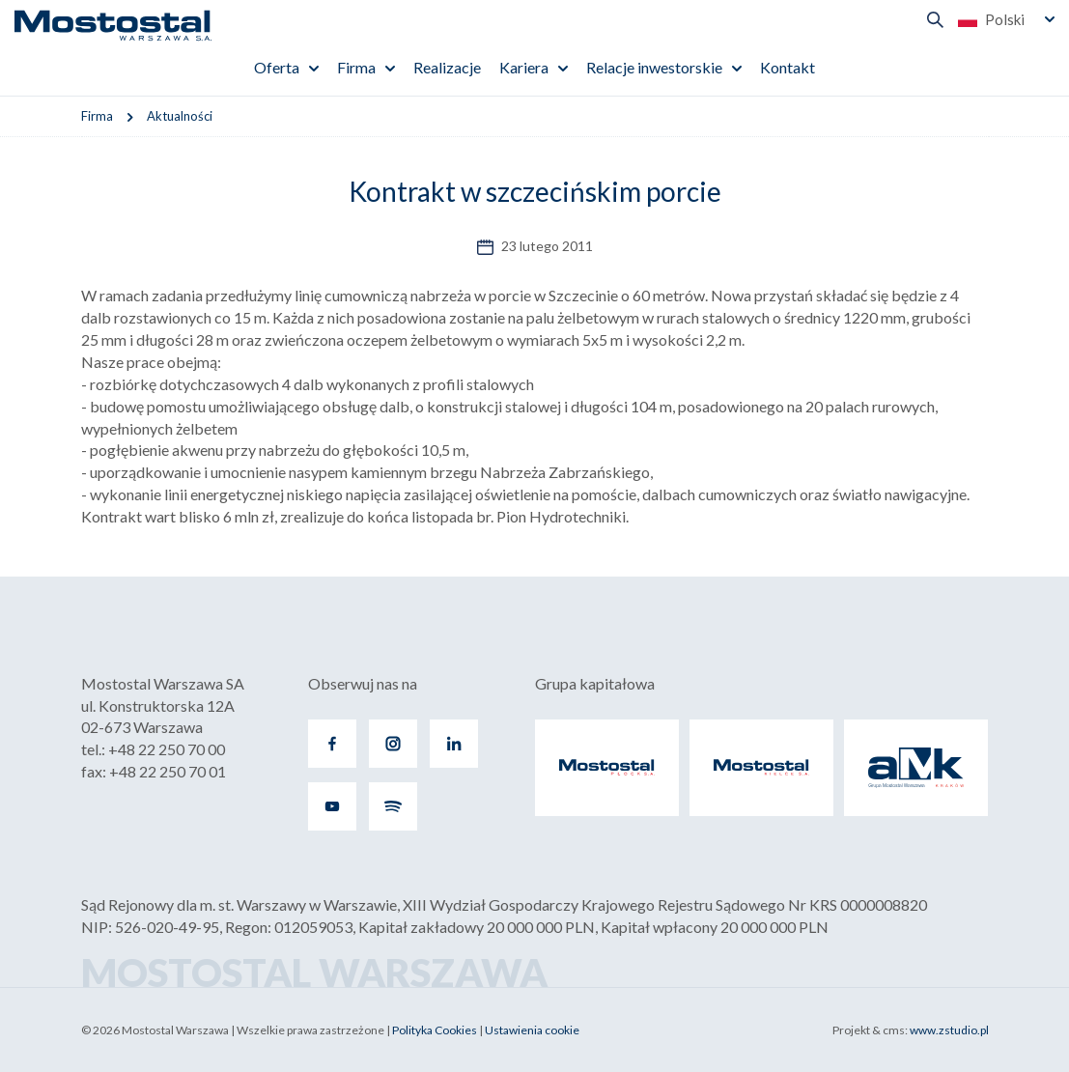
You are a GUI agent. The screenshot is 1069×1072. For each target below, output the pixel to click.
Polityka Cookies (434, 1030)
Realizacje (447, 67)
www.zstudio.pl (949, 1030)
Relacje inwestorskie (654, 67)
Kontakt (787, 67)
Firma (356, 67)
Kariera (524, 67)
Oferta (276, 67)
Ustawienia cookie (532, 1030)
